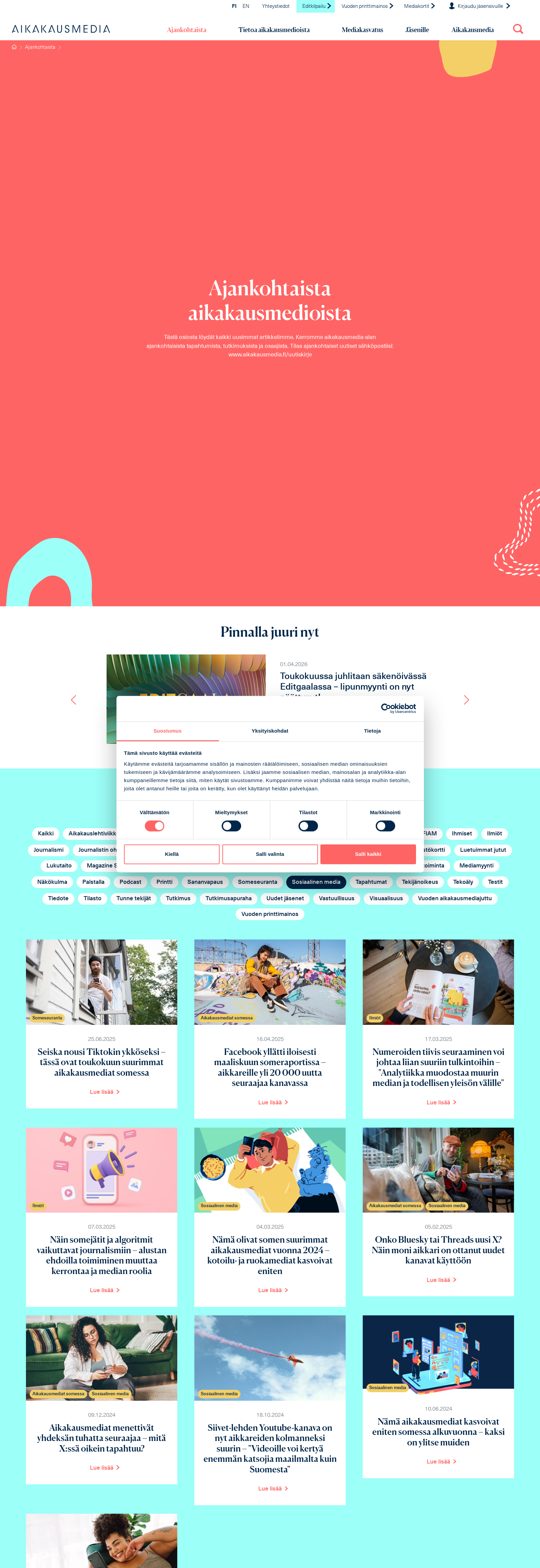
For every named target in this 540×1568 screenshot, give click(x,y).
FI (234, 6)
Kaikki (46, 834)
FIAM (429, 834)
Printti (164, 882)
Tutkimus (178, 899)
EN (246, 6)
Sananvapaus (205, 882)
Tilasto (92, 899)
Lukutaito (59, 866)
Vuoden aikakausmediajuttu (455, 899)
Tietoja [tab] (372, 731)
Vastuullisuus (337, 899)
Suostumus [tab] (167, 731)
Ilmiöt (494, 834)
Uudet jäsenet (285, 899)
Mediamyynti (476, 866)
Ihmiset (462, 834)
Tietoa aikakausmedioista (274, 29)
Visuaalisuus (386, 899)
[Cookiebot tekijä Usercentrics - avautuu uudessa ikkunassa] (386, 708)
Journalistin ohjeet (103, 850)
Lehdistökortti (426, 850)
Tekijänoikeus (420, 882)
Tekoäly (463, 882)
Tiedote (58, 899)
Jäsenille (417, 29)
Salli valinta (270, 854)
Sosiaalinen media (316, 882)
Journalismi (49, 850)
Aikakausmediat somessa (227, 1018)
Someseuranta (257, 882)
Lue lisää (101, 1092)
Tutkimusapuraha (229, 899)
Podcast (130, 882)
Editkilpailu (317, 6)
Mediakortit (420, 6)
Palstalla (93, 882)
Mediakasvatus (362, 29)
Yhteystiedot (276, 6)
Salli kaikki (368, 854)
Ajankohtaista (186, 29)
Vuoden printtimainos (368, 6)
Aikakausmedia (473, 29)
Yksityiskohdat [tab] (270, 731)
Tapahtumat (371, 882)
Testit (495, 882)
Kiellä (172, 854)
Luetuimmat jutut (483, 850)
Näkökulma (52, 882)
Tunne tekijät (133, 899)
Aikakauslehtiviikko (94, 834)
